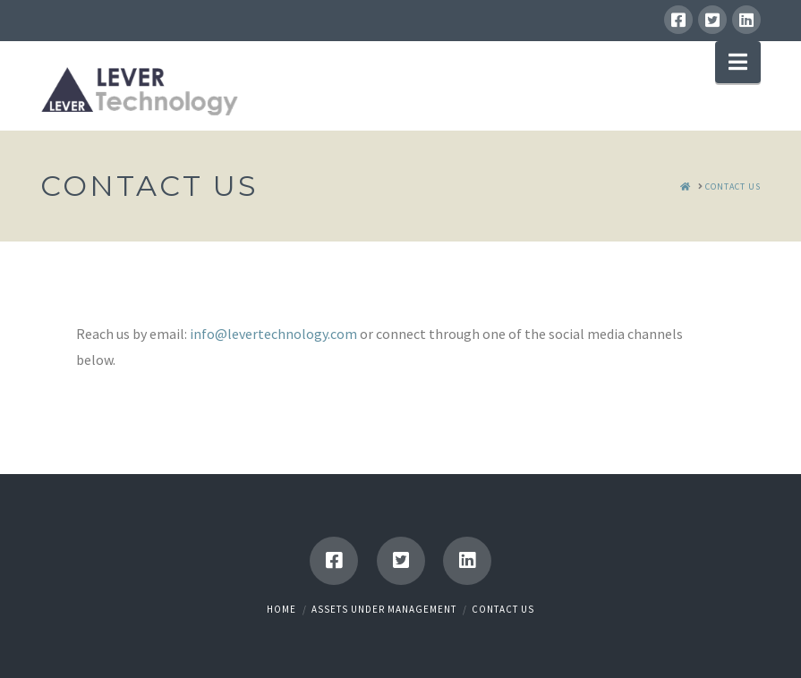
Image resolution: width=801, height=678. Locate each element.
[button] (738, 62)
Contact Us (503, 609)
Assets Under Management (383, 609)
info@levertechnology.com (273, 334)
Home (281, 609)
